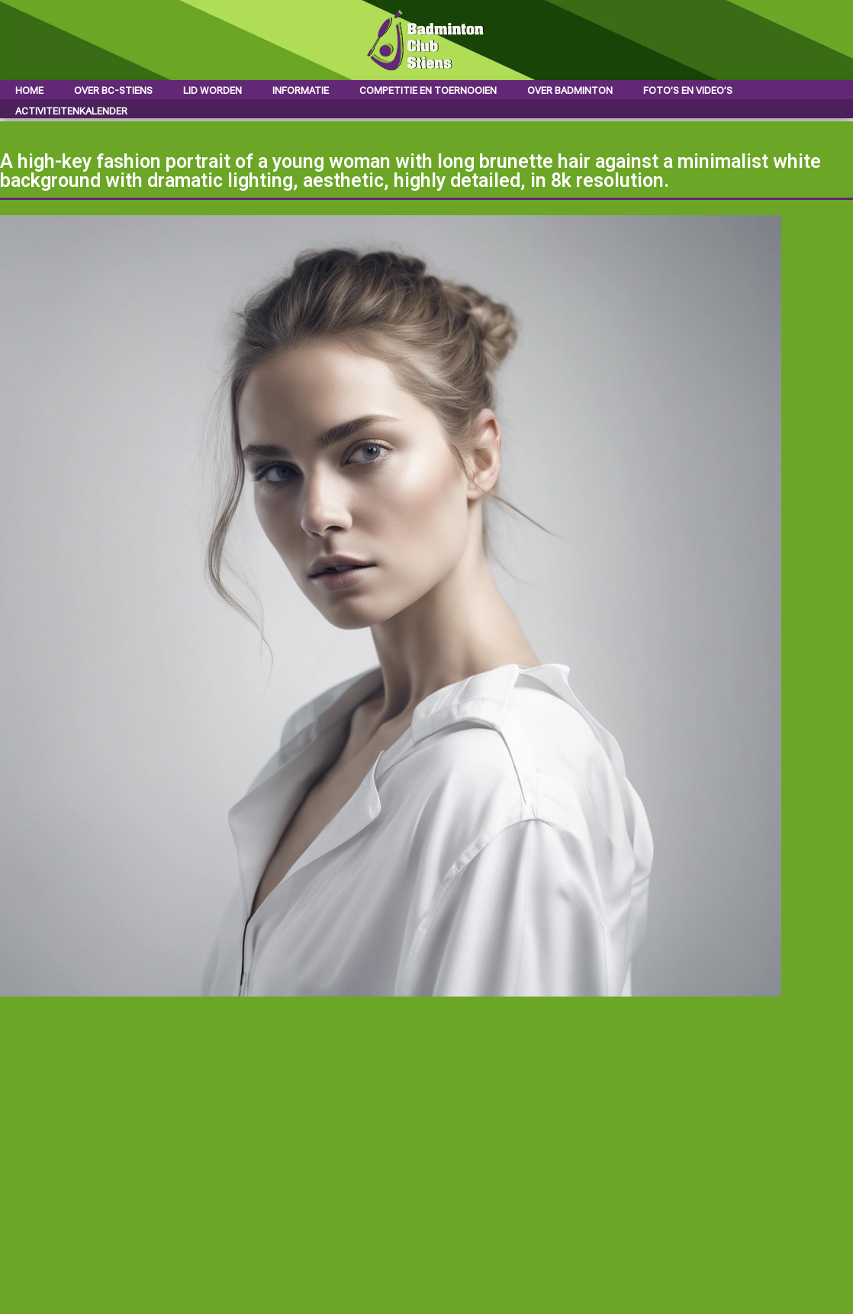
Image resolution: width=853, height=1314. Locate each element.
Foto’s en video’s (687, 90)
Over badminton (570, 90)
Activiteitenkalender (71, 111)
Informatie (300, 90)
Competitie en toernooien (428, 90)
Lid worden (212, 90)
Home (29, 90)
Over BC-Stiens (113, 90)
